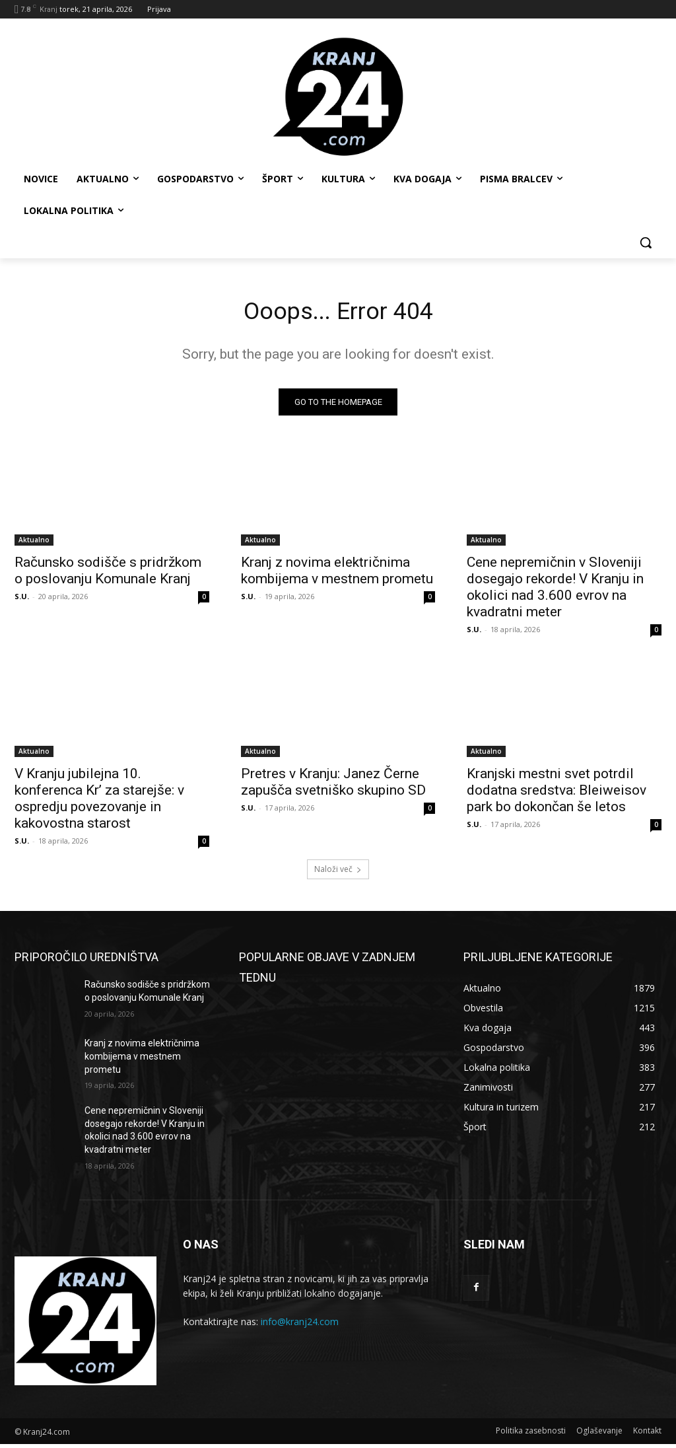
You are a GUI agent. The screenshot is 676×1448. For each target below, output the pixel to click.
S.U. (22, 600)
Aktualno (34, 543)
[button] (645, 242)
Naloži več (338, 873)
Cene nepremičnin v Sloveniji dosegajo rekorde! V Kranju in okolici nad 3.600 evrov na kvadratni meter (555, 591)
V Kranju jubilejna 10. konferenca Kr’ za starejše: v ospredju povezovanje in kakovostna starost (99, 801)
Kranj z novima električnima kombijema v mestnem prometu (337, 574)
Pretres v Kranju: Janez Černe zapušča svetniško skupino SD (333, 785)
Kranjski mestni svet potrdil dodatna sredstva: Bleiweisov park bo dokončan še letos (556, 793)
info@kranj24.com (300, 1325)
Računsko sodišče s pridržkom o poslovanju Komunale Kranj (108, 574)
